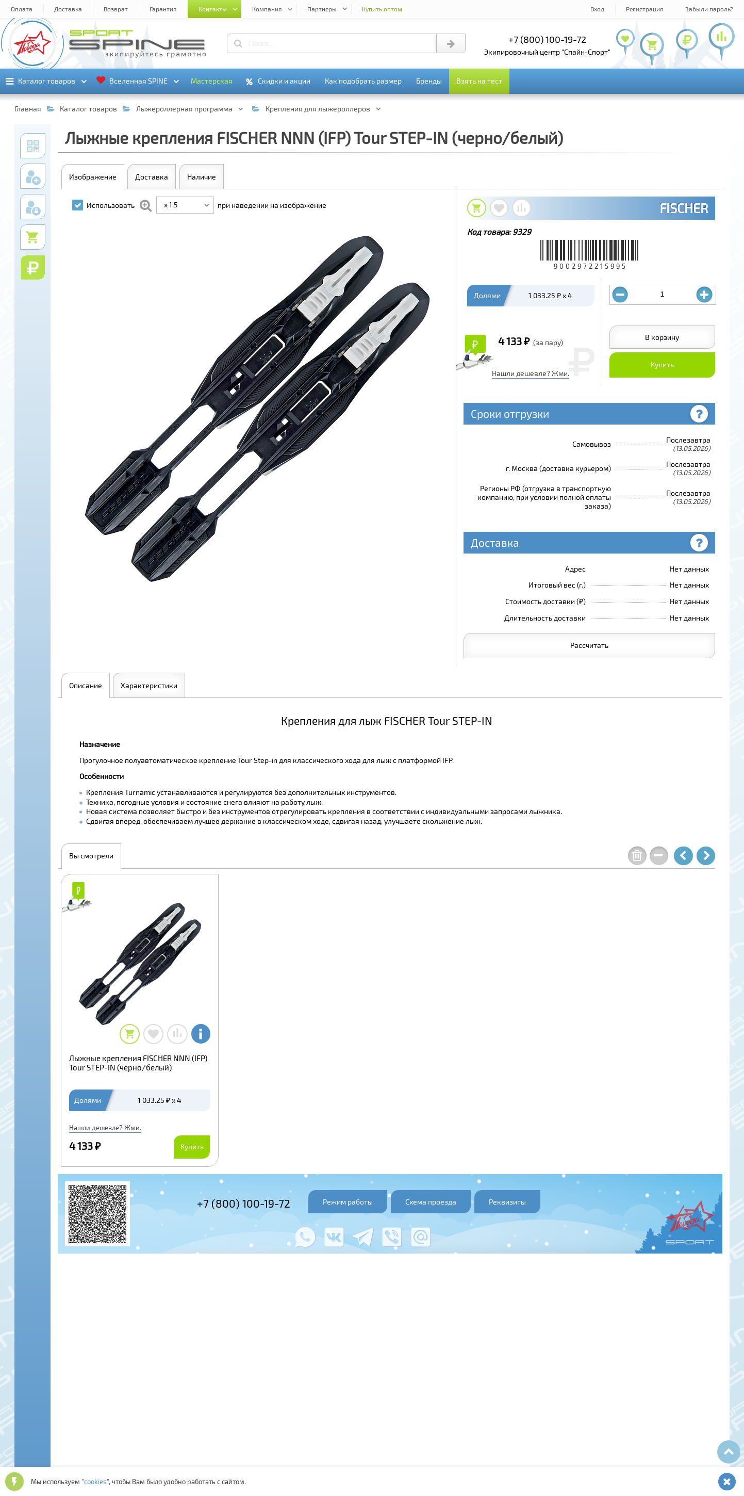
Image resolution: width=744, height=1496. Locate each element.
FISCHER (683, 208)
